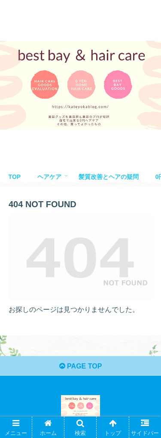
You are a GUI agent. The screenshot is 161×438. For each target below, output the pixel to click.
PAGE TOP (80, 366)
